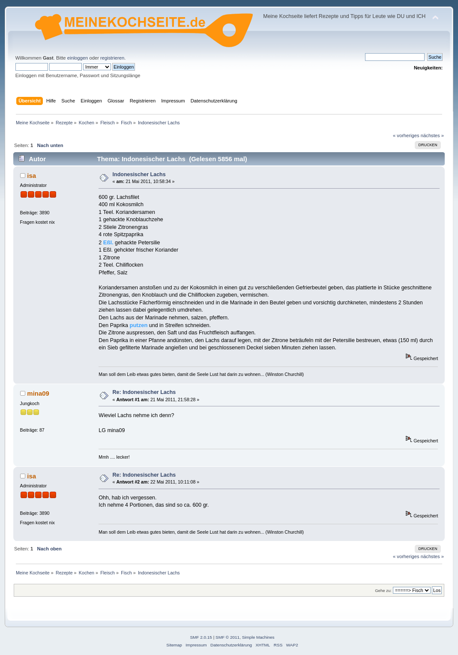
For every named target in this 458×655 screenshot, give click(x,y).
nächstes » (432, 135)
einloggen (77, 57)
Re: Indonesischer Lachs (144, 392)
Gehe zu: (383, 590)
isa (31, 175)
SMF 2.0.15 (201, 637)
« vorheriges (406, 135)
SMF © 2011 (227, 637)
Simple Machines (258, 637)
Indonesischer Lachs (139, 174)
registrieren (112, 57)
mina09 (38, 393)
